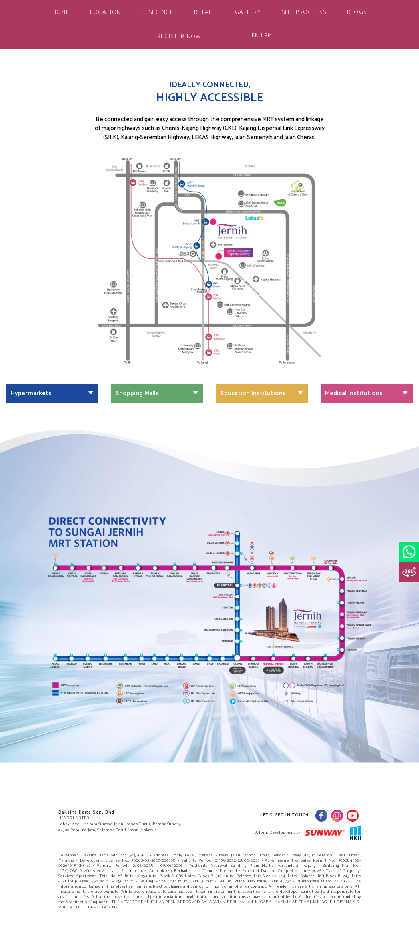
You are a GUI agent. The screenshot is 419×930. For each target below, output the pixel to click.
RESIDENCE (157, 12)
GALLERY (248, 12)
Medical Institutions (366, 393)
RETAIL (204, 12)
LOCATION (105, 12)
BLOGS (357, 12)
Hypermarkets (52, 393)
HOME (60, 12)
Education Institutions (262, 393)
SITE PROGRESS (304, 12)
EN (255, 35)
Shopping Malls (157, 393)
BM (268, 35)
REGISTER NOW (179, 37)
